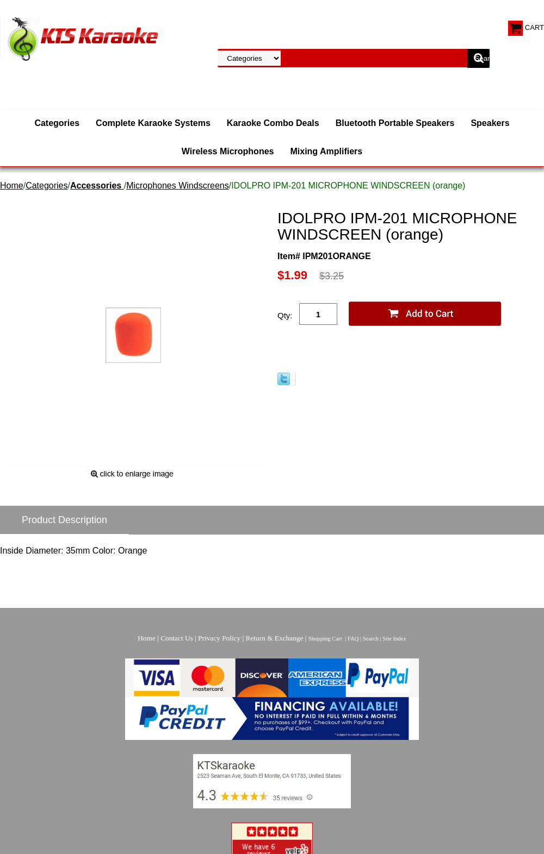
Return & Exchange (275, 638)
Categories (56, 123)
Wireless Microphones (228, 151)
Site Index (394, 639)
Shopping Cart (325, 639)
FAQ (353, 639)
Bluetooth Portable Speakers (395, 123)
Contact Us (176, 638)
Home (11, 185)
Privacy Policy (219, 638)
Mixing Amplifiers (326, 151)
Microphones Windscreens (177, 185)
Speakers (490, 123)
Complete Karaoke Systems (153, 123)
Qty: (285, 315)
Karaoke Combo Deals (273, 123)
